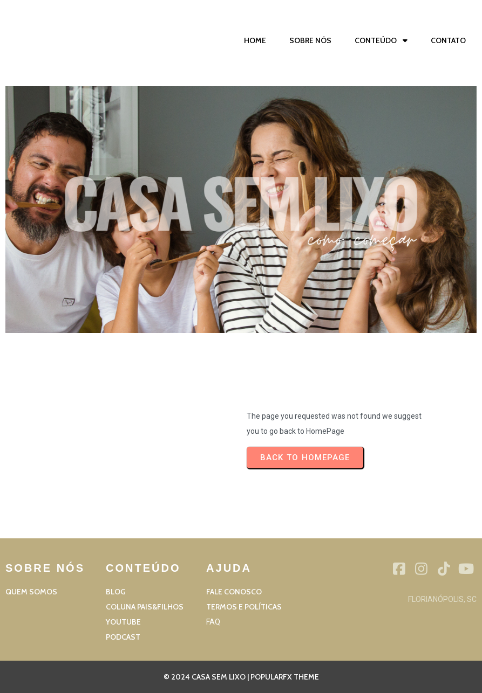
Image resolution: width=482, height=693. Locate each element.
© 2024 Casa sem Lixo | (207, 677)
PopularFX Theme (284, 677)
